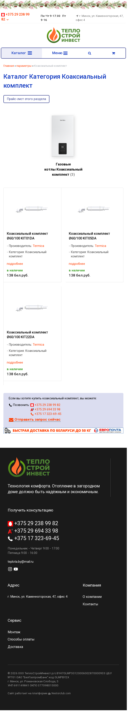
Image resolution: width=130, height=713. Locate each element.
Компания (92, 585)
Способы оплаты (21, 639)
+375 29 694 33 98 (45, 409)
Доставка (15, 647)
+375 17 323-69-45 (45, 414)
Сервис (14, 620)
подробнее (15, 264)
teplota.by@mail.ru (20, 562)
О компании (92, 597)
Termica (38, 246)
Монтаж (14, 632)
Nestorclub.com (61, 693)
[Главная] (63, 42)
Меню (60, 53)
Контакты (90, 604)
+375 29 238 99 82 (45, 405)
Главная (8, 65)
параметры (24, 65)
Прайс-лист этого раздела (26, 99)
